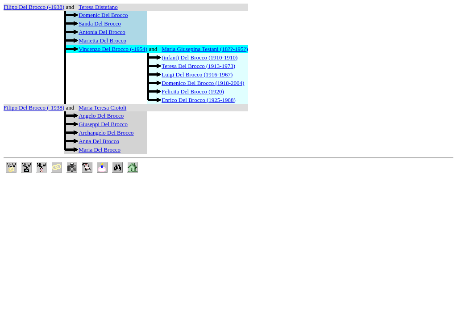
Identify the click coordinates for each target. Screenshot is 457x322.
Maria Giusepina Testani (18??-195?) (205, 49)
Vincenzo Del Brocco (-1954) (113, 49)
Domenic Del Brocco (103, 15)
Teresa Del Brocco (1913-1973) (198, 66)
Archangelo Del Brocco (106, 132)
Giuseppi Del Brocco (103, 124)
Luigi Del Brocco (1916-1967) (197, 74)
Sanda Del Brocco (100, 23)
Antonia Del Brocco (102, 32)
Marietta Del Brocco (102, 40)
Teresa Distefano (98, 7)
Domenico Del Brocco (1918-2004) (203, 83)
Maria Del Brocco (99, 149)
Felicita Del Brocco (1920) (193, 91)
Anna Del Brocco (99, 141)
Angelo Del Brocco (101, 115)
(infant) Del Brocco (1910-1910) (199, 57)
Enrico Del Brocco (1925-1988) (199, 100)
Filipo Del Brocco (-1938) (34, 7)
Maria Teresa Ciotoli (102, 107)
